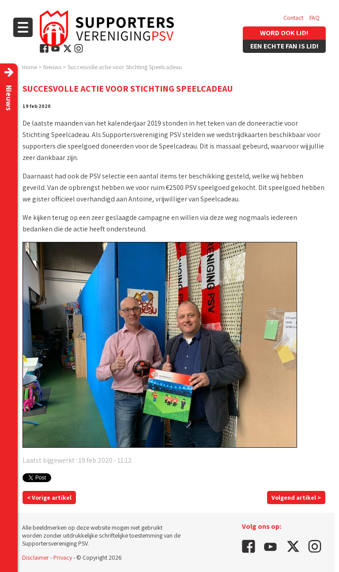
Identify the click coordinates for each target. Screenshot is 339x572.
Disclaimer (35, 557)
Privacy (62, 557)
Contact (293, 18)
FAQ (314, 18)
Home (29, 67)
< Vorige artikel (49, 497)
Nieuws (52, 67)
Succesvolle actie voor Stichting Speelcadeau (125, 67)
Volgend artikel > (296, 497)
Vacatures (296, 35)
